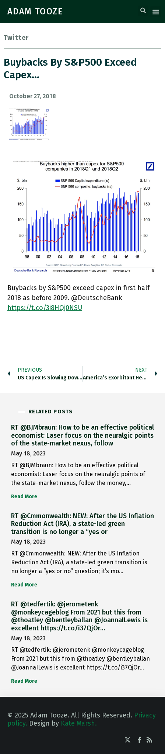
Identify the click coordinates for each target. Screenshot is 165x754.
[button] (143, 11)
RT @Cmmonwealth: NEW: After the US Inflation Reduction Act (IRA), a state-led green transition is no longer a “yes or (82, 524)
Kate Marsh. (79, 723)
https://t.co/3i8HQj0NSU (44, 308)
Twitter (16, 38)
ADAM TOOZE (35, 11)
